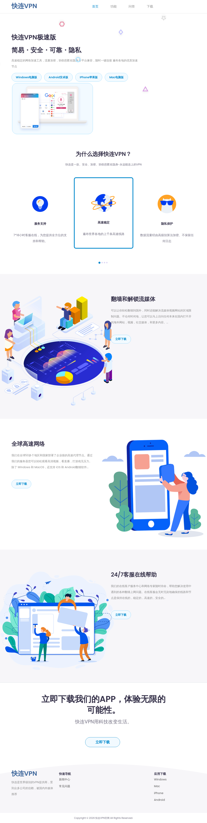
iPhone (158, 793)
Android (159, 800)
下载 (150, 6)
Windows (160, 779)
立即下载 (121, 338)
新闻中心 (64, 779)
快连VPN (24, 5)
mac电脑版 (117, 77)
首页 (95, 6)
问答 (132, 6)
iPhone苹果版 (89, 77)
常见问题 (64, 786)
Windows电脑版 (26, 77)
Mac (157, 786)
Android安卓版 (59, 77)
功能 (113, 6)
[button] (99, 262)
